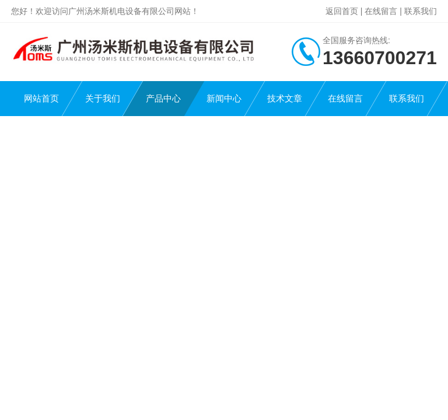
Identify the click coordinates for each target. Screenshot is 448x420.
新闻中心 (224, 98)
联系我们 (420, 11)
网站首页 (41, 98)
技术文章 (284, 98)
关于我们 (102, 98)
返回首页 (342, 11)
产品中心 (163, 98)
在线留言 (381, 11)
